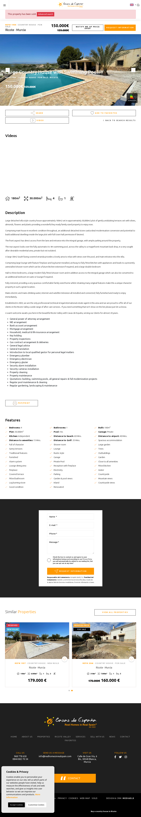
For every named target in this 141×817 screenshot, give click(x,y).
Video (37, 120)
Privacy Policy (87, 559)
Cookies (73, 798)
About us (27, 737)
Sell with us (97, 737)
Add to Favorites (104, 112)
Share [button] (37, 113)
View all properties (115, 612)
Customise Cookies (36, 805)
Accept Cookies (16, 805)
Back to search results (119, 120)
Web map (85, 798)
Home (14, 737)
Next (134, 70)
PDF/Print (21, 403)
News (112, 737)
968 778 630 (20, 756)
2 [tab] (72, 690)
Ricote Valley (63, 737)
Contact (125, 737)
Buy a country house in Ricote (103, 811)
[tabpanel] (37, 654)
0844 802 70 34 (20, 759)
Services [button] (81, 737)
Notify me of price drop (88, 27)
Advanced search (45, 14)
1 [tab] (69, 690)
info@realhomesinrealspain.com (54, 756)
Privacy (62, 798)
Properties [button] (43, 737)
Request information (120, 27)
